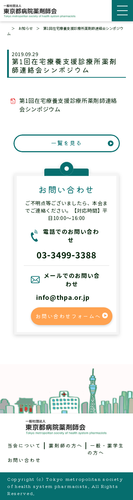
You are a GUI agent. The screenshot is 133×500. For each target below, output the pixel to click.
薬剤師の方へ (66, 445)
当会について (24, 445)
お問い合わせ (24, 459)
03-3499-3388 (67, 254)
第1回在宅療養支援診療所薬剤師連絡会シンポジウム (68, 104)
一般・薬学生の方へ (105, 449)
